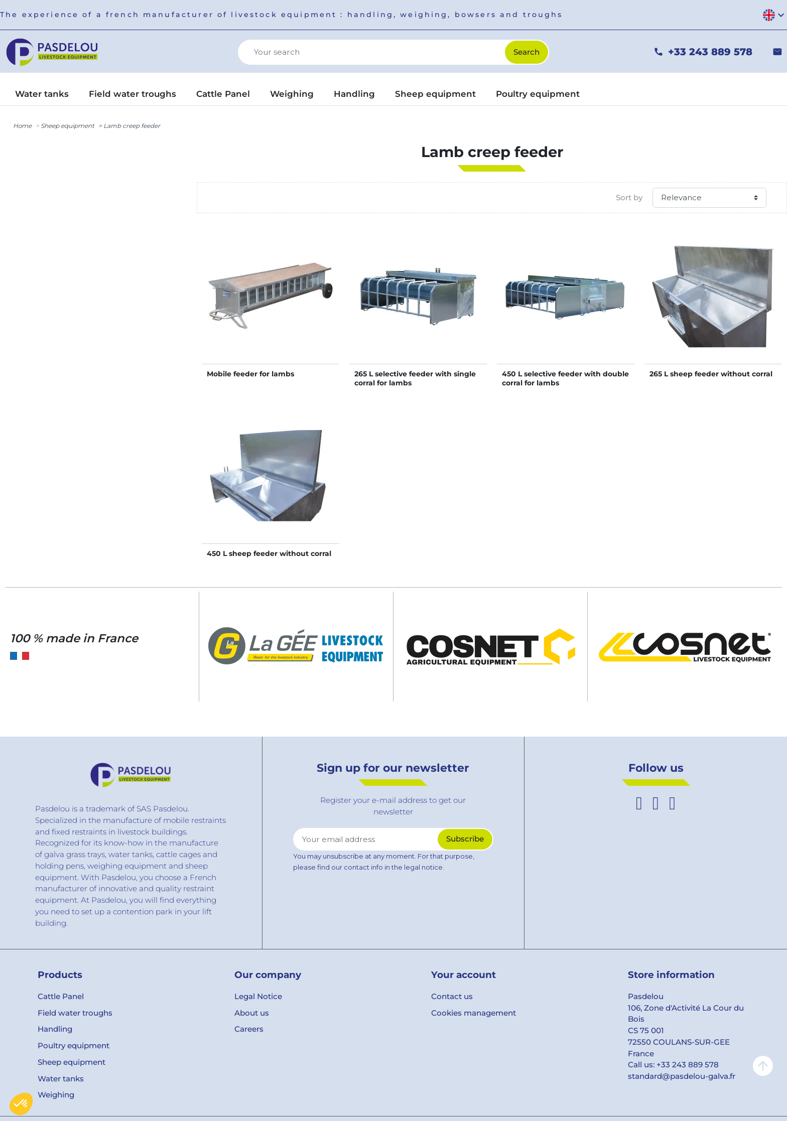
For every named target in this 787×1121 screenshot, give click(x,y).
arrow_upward (762, 1065)
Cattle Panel (61, 996)
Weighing (56, 1094)
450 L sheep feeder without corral (269, 553)
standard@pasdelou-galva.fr (681, 1076)
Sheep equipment (67, 125)
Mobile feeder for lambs (250, 373)
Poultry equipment (73, 1045)
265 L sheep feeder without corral (710, 373)
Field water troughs (75, 1013)
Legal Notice (258, 996)
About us (251, 1013)
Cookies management (473, 1013)
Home (22, 125)
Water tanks (61, 1078)
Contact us (452, 996)
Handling (55, 1029)
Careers (249, 1029)
